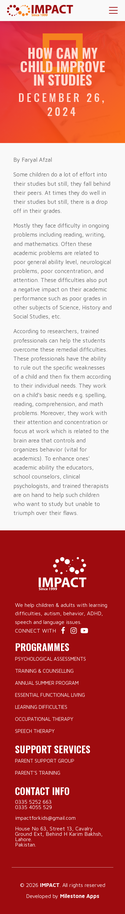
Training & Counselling (44, 671)
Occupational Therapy (44, 719)
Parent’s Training (37, 773)
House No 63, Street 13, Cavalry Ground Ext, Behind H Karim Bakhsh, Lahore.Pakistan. (59, 836)
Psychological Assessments (50, 659)
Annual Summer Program (47, 683)
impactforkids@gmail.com (45, 817)
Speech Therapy (35, 731)
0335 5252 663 (33, 801)
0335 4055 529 (33, 807)
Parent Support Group (44, 761)
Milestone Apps (79, 896)
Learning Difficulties (41, 707)
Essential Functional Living (50, 695)
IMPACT (50, 885)
